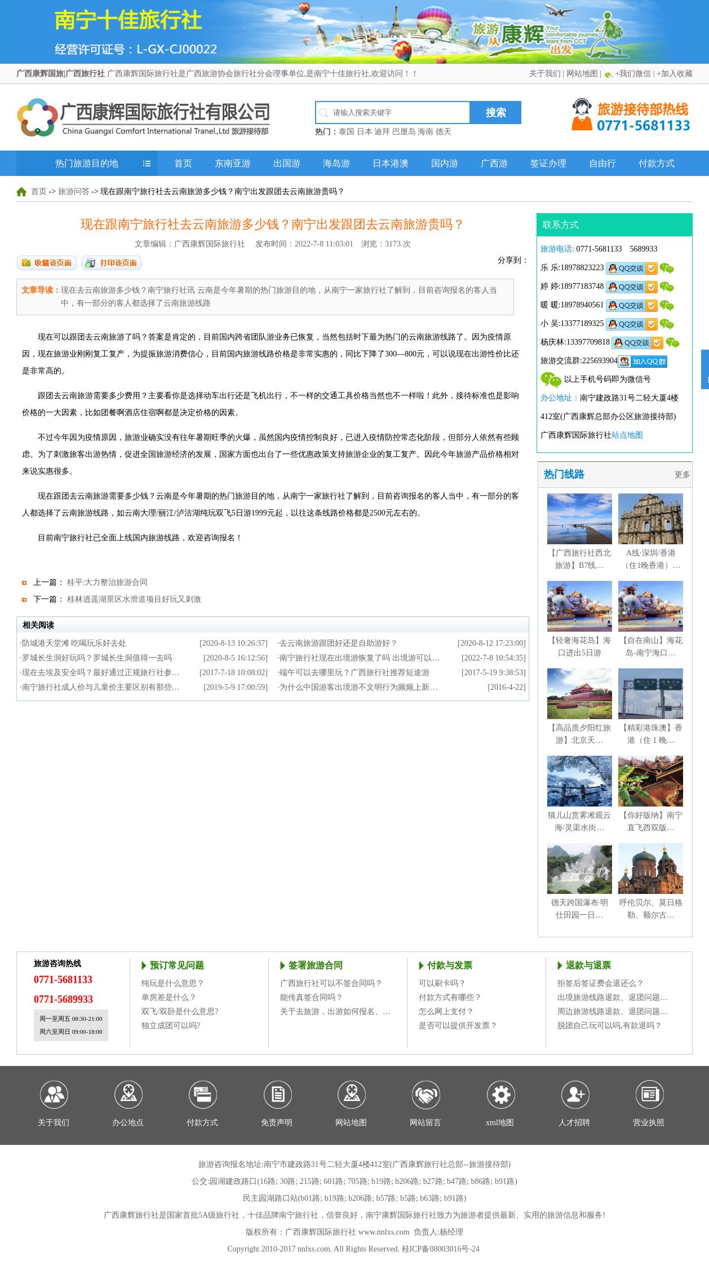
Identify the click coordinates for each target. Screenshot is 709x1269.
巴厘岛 (404, 131)
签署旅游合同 (316, 965)
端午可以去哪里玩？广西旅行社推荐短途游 (354, 672)
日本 (365, 131)
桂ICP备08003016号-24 (441, 1249)
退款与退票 (588, 965)
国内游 (444, 163)
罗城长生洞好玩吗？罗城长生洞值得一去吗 (97, 658)
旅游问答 (74, 191)
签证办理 (548, 163)
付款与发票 (449, 965)
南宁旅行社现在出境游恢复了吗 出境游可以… (360, 658)
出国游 (286, 163)
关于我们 (545, 73)
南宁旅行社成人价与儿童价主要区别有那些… (101, 687)
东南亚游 (233, 163)
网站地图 (582, 73)
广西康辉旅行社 (131, 1215)
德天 (443, 131)
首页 (183, 163)
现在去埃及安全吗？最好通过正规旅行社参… (101, 672)
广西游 (494, 163)
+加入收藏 (675, 73)
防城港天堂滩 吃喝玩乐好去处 (74, 643)
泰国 (346, 131)
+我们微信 (633, 73)
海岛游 (336, 163)
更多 (684, 474)
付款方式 (657, 163)
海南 (425, 131)
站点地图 (627, 435)
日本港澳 (391, 163)
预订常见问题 (177, 965)
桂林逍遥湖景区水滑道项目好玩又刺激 (134, 599)
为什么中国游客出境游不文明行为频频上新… (358, 687)
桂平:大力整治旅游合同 (107, 582)
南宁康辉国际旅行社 (401, 1215)
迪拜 (382, 131)
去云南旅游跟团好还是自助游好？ (339, 643)
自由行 (602, 163)
